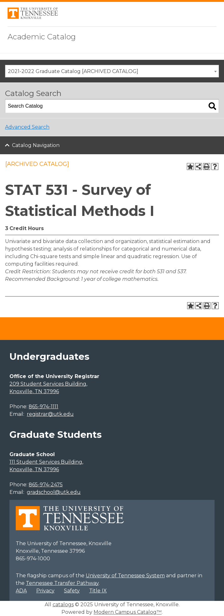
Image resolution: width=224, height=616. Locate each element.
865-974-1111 (43, 407)
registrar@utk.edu (50, 414)
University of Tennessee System (125, 576)
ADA (21, 591)
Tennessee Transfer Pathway (62, 583)
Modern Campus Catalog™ (128, 612)
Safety (72, 591)
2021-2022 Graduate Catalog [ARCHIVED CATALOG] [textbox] (73, 71)
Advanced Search (27, 127)
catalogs (63, 605)
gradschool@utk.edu (54, 492)
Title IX (98, 591)
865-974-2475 (46, 485)
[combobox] (112, 71)
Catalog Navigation (36, 145)
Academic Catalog (42, 36)
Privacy (45, 591)
